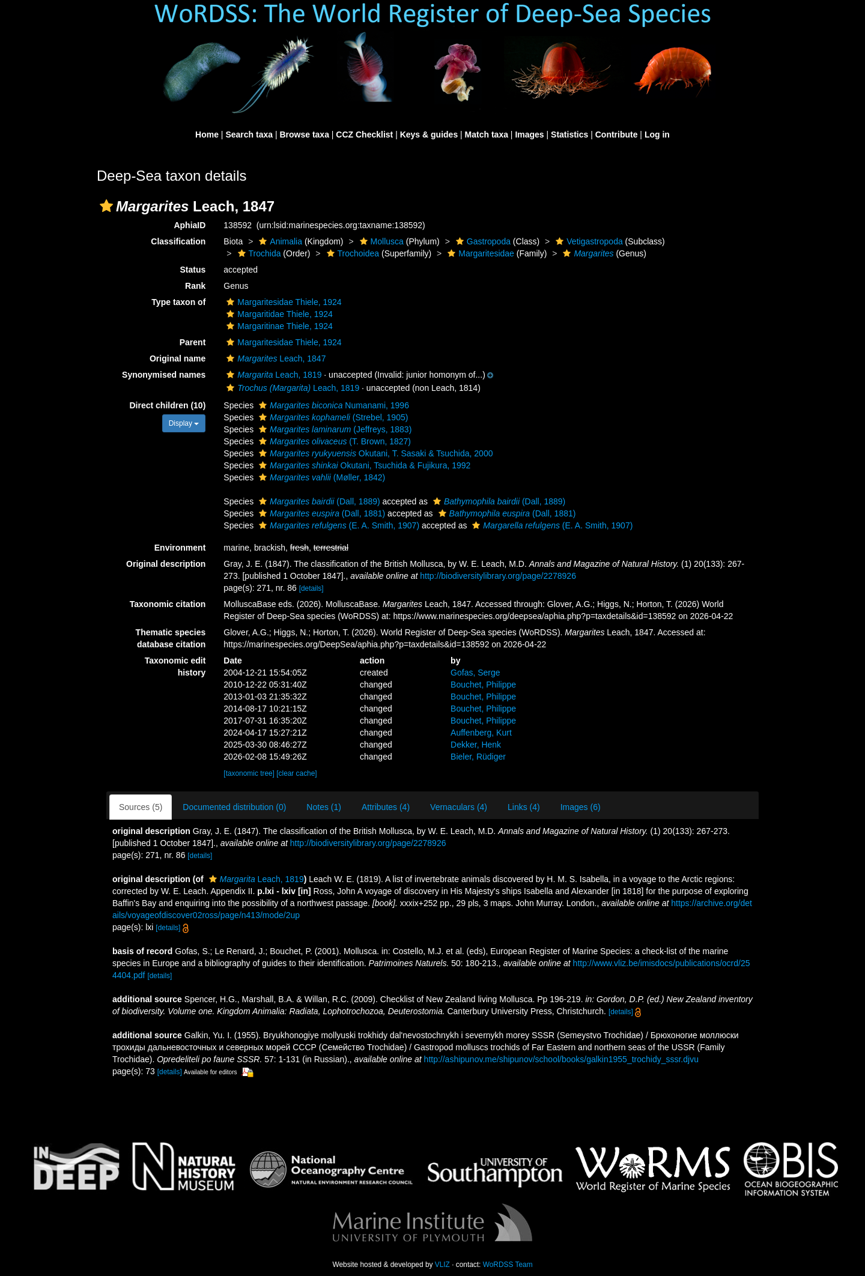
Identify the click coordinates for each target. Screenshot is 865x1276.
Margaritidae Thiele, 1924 (278, 314)
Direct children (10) (168, 405)
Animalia (279, 241)
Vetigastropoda (587, 241)
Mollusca (380, 241)
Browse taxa (304, 134)
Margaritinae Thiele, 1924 (278, 326)
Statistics (569, 134)
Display (184, 423)
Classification (178, 241)
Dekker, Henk (476, 744)
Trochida (258, 253)
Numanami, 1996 (332, 405)
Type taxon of (178, 302)
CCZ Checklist (364, 134)
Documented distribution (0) (234, 807)
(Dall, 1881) (320, 513)
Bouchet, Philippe (483, 684)
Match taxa (486, 134)
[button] (106, 206)
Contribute (616, 134)
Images (529, 134)
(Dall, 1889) (318, 501)
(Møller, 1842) (320, 477)
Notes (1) (323, 807)
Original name (177, 358)
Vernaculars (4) (458, 807)
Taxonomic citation (168, 604)
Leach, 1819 (272, 374)
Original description (165, 564)
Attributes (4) (386, 807)
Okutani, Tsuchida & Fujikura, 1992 (363, 465)
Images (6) (580, 807)
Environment (180, 547)
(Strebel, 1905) (332, 417)
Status (193, 269)
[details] (311, 588)
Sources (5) (140, 807)
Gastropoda (482, 241)
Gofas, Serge (475, 672)
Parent (193, 342)
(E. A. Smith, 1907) (337, 525)
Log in (657, 134)
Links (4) (524, 807)
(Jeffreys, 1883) (333, 429)
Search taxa (249, 134)
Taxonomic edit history (175, 666)
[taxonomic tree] (249, 773)
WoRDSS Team (508, 1264)
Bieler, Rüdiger (478, 756)
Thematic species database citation (171, 638)
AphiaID (189, 225)
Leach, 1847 (274, 358)
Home (207, 134)
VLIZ (442, 1264)
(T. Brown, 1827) (333, 441)
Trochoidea (352, 253)
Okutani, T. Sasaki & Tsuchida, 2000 (374, 453)
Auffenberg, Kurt (481, 732)
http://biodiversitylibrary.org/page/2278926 (498, 576)
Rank (195, 286)
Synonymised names (163, 374)
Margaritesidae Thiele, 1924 (282, 302)
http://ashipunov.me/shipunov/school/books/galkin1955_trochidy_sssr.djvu (561, 1059)
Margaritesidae (479, 253)
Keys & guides (429, 134)
